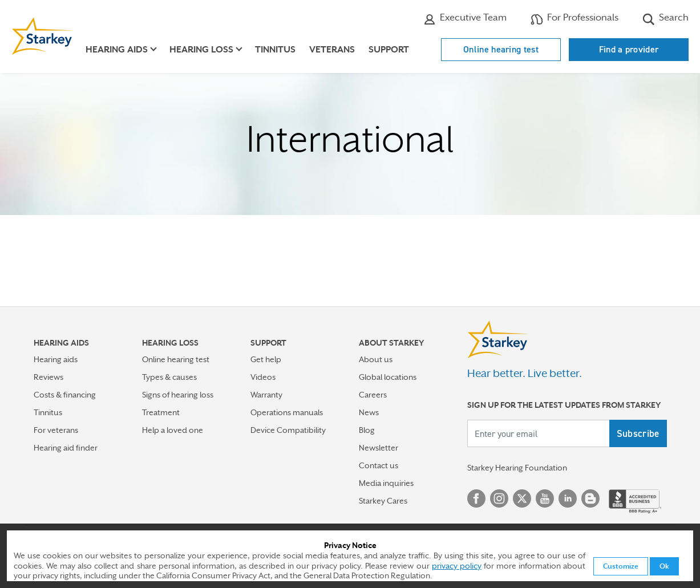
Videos (263, 377)
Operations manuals (286, 412)
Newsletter (378, 447)
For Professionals (574, 19)
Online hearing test (501, 49)
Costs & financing (65, 394)
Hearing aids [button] (117, 49)
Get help (265, 359)
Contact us (378, 465)
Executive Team (465, 19)
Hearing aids (56, 359)
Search (665, 19)
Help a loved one (172, 430)
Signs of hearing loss (177, 394)
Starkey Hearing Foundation (517, 467)
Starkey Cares (383, 500)
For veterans (56, 430)
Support (389, 49)
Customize (620, 566)
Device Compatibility (288, 430)
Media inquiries (386, 483)
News (369, 412)
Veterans (332, 49)
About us (376, 359)
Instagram (499, 498)
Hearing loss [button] (201, 49)
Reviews (48, 377)
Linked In (568, 498)
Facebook (476, 498)
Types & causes (169, 377)
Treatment (161, 412)
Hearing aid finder (66, 447)
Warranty (266, 394)
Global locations (387, 377)
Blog (367, 430)
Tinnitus (275, 49)
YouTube (545, 498)
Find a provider (629, 49)
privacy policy (456, 565)
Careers (373, 394)
